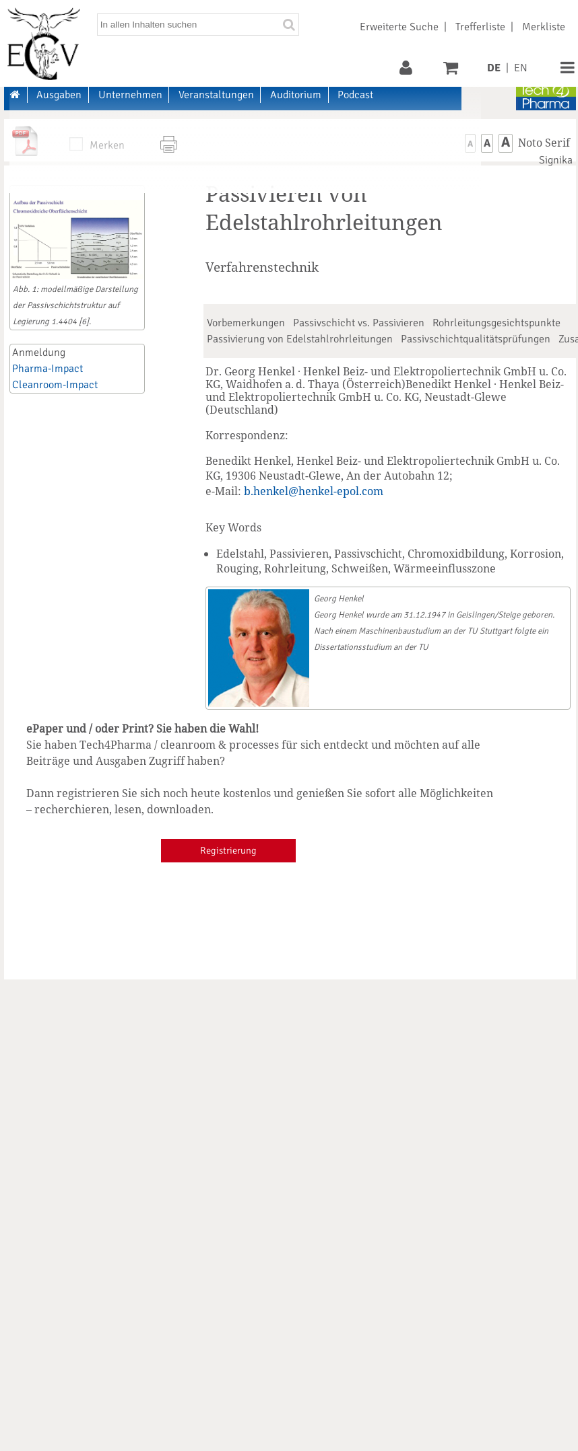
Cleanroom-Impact (55, 385)
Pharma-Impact (47, 368)
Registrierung (228, 850)
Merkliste (543, 27)
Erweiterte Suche (399, 27)
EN (520, 68)
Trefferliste (480, 27)
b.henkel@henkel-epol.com (313, 491)
